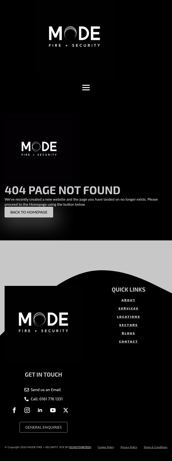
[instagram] (27, 410)
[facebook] (14, 410)
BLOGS (128, 333)
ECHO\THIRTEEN (80, 447)
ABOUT (128, 300)
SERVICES (128, 308)
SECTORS (128, 325)
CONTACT (128, 341)
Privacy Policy (128, 447)
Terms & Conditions (155, 447)
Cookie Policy (106, 447)
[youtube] (53, 410)
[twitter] (66, 410)
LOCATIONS (128, 317)
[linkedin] (40, 410)
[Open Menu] (86, 87)
